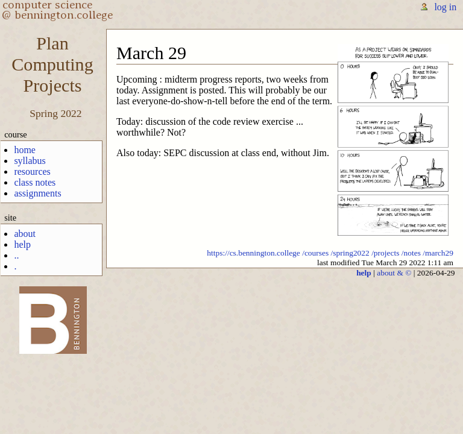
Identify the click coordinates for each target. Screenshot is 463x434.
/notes (411, 252)
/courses (315, 252)
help (22, 244)
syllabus (29, 161)
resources (32, 171)
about (25, 233)
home (25, 150)
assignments (37, 193)
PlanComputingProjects (52, 64)
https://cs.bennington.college (253, 252)
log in (445, 7)
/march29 (438, 252)
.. (16, 255)
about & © (394, 272)
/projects (385, 252)
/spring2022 (350, 252)
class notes (34, 182)
